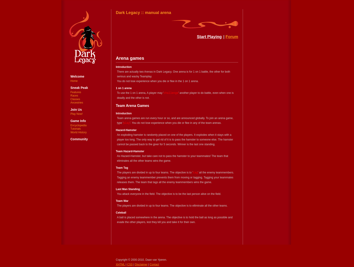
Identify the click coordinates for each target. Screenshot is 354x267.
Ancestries (76, 102)
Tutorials (75, 128)
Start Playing (209, 37)
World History (78, 132)
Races (74, 95)
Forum (232, 37)
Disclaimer (141, 264)
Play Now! (76, 113)
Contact (154, 264)
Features (75, 92)
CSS (130, 264)
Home (74, 81)
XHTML (120, 264)
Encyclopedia (78, 125)
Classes (75, 99)
